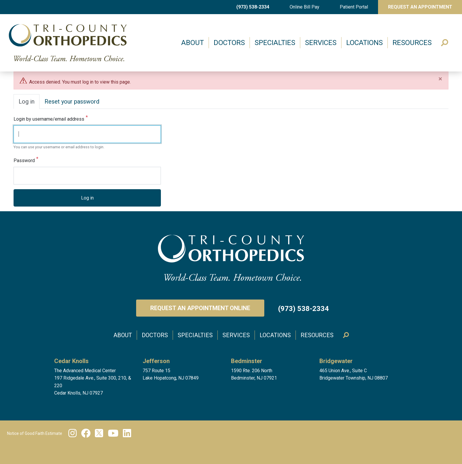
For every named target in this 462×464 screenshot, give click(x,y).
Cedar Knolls (71, 361)
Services (320, 43)
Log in (26, 101)
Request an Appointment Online (200, 308)
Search (444, 42)
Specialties (275, 43)
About (192, 43)
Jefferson (156, 361)
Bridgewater (336, 361)
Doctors (229, 43)
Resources (412, 43)
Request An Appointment (420, 7)
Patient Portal (354, 7)
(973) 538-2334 (252, 7)
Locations (364, 43)
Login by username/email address (49, 119)
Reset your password (71, 101)
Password (24, 161)
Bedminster (246, 361)
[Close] (440, 79)
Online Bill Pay (304, 7)
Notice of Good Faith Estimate (34, 433)
